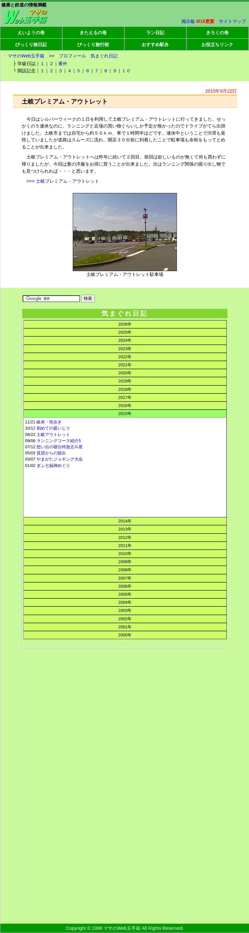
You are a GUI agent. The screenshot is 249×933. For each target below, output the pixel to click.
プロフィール (72, 55)
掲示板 (188, 21)
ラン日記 (155, 32)
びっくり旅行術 (93, 44)
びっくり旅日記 (31, 44)
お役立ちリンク (217, 44)
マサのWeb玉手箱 (26, 55)
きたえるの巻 (93, 32)
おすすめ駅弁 (155, 44)
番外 (62, 63)
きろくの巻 (217, 32)
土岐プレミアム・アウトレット (67, 181)
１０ (126, 70)
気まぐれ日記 (104, 55)
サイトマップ (232, 21)
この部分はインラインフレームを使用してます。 (124, 513)
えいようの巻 (31, 32)
